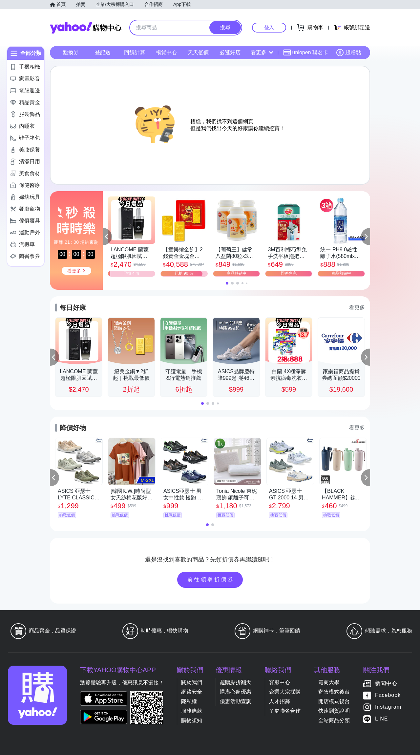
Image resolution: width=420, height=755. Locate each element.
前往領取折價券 (211, 579)
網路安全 (191, 692)
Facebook (388, 695)
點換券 (71, 52)
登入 (269, 27)
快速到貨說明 (334, 711)
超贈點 (348, 53)
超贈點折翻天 (235, 682)
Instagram (388, 707)
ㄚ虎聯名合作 (285, 711)
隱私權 (189, 701)
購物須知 (191, 720)
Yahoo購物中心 (85, 27)
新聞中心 (386, 683)
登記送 (103, 52)
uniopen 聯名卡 (305, 53)
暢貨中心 (166, 52)
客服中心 (279, 682)
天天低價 (198, 52)
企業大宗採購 (285, 692)
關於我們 (191, 682)
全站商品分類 (334, 720)
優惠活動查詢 (235, 701)
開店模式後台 (334, 701)
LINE (381, 718)
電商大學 (328, 682)
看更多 (262, 52)
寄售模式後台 (334, 692)
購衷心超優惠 (235, 692)
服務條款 (191, 711)
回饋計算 (134, 52)
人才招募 (279, 701)
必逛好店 (230, 52)
